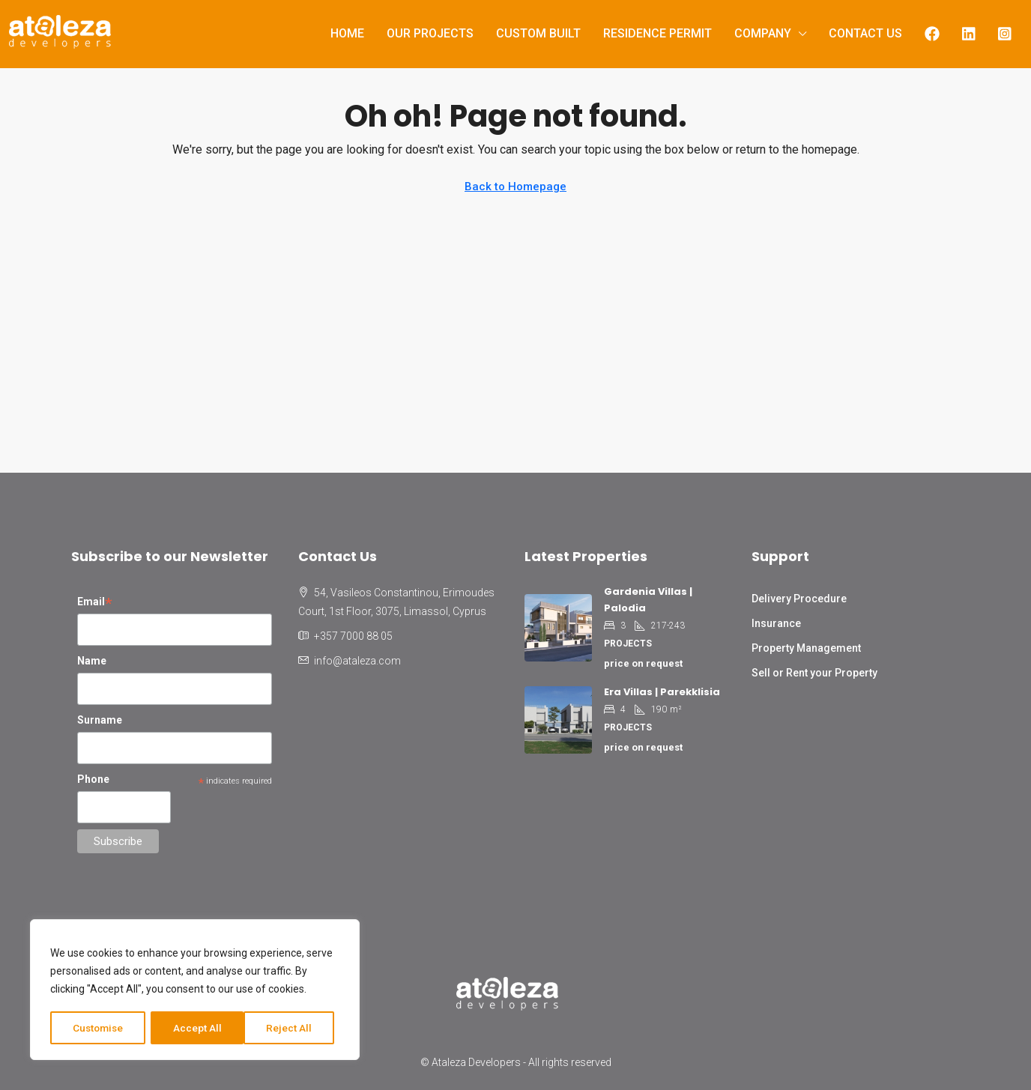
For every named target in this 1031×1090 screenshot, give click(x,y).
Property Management (806, 648)
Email (94, 603)
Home (347, 33)
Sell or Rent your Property (814, 673)
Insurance (776, 623)
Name (91, 661)
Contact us (865, 33)
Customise (98, 1028)
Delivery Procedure (799, 599)
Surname (99, 720)
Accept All (293, 1028)
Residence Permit (657, 33)
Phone (93, 779)
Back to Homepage (515, 186)
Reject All (197, 1028)
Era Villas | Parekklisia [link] (662, 692)
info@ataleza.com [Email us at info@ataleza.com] (357, 661)
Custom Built (538, 33)
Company (762, 33)
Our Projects (430, 33)
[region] (195, 990)
